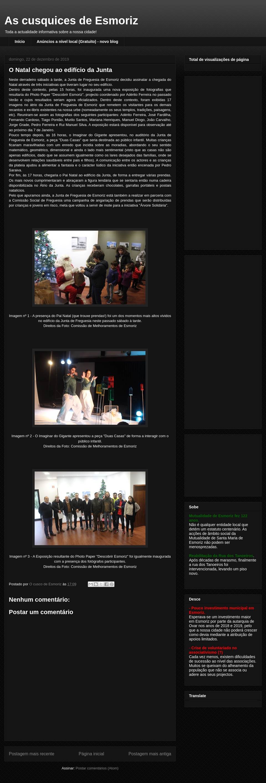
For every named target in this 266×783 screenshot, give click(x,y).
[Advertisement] (215, 161)
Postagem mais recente (31, 753)
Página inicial (91, 753)
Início (20, 41)
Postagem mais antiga (150, 753)
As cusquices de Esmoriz (71, 20)
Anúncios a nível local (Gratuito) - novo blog (77, 41)
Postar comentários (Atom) (97, 768)
